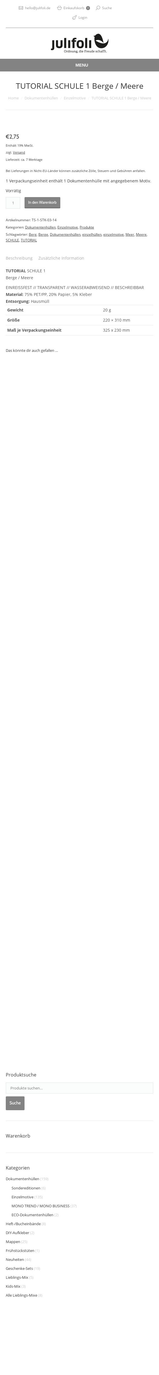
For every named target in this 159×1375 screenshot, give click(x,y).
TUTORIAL (29, 240)
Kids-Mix (13, 1286)
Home (13, 98)
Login (82, 17)
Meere (141, 234)
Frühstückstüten (20, 1250)
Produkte (87, 227)
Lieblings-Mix (17, 1277)
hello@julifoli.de (37, 7)
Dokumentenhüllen (41, 98)
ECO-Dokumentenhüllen (32, 1214)
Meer (130, 234)
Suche (107, 7)
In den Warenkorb (42, 202)
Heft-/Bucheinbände (23, 1223)
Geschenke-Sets (19, 1268)
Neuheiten (15, 1259)
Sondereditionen (26, 1188)
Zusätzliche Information (61, 258)
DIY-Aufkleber (17, 1232)
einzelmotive (113, 234)
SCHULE (12, 240)
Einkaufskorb (76, 7)
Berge (43, 234)
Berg (33, 234)
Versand (19, 152)
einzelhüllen (92, 234)
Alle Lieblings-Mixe (21, 1295)
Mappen (13, 1241)
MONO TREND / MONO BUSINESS (41, 1205)
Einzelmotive (75, 98)
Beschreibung (19, 258)
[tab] (19, 258)
